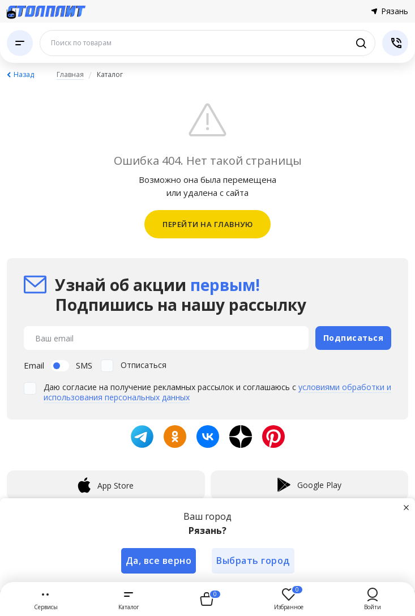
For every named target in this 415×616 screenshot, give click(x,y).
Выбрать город (253, 560)
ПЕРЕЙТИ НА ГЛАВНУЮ (207, 224)
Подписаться (353, 337)
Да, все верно (159, 560)
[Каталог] (20, 43)
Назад (24, 74)
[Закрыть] (406, 507)
